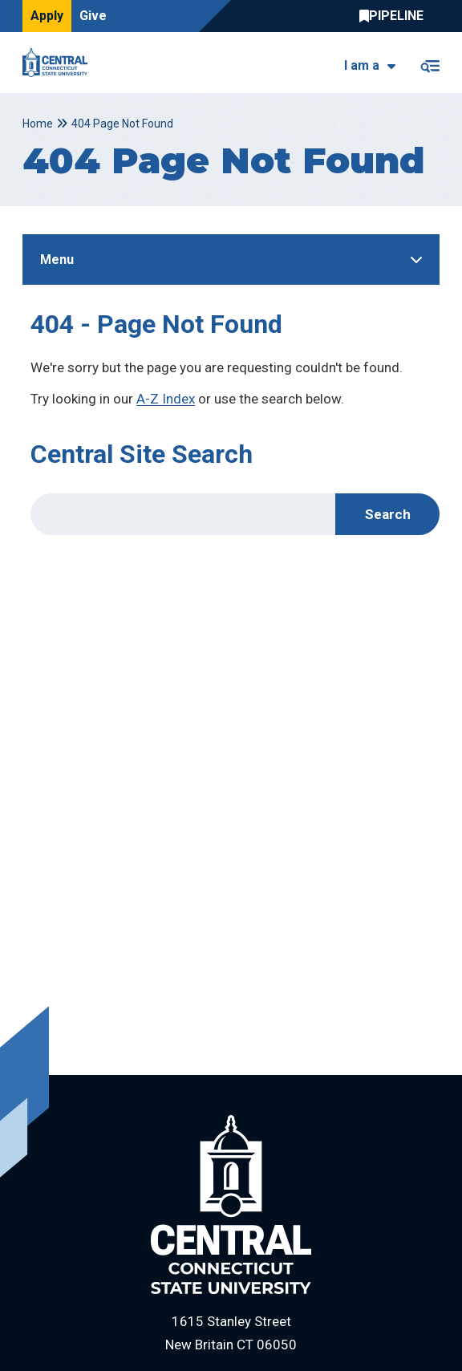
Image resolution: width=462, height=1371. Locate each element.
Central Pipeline (395, 16)
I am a (361, 65)
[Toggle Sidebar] (231, 259)
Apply (46, 15)
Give (93, 15)
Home (37, 123)
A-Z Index (165, 399)
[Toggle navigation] (429, 63)
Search (388, 514)
